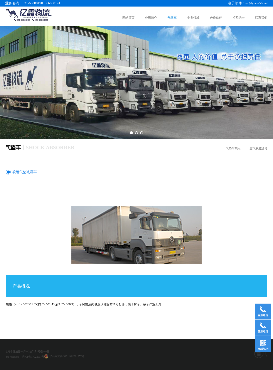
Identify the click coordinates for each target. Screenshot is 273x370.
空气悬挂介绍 (260, 148)
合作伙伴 (216, 17)
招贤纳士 (239, 17)
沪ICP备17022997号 (14, 356)
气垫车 (172, 17)
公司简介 (151, 17)
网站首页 (129, 17)
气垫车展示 (234, 148)
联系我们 (261, 17)
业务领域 (193, 17)
